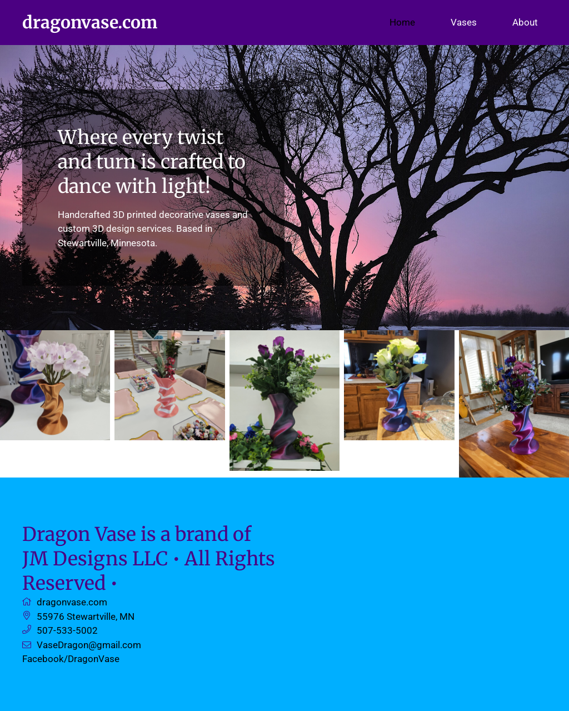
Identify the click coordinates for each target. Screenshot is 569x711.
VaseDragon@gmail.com (89, 644)
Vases (464, 22)
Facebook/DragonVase (70, 658)
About (525, 22)
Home (402, 22)
